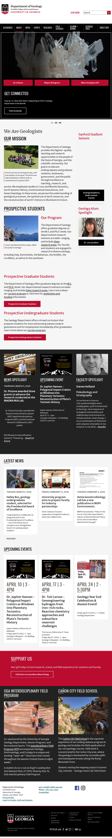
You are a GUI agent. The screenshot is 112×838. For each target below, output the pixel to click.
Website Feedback (75, 821)
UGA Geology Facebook (77, 789)
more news (11, 540)
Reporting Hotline (93, 823)
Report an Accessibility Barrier (95, 815)
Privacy (71, 819)
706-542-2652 (51, 791)
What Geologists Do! (90, 83)
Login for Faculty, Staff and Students (18, 802)
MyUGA (53, 819)
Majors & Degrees (52, 83)
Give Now (75, 13)
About (19, 27)
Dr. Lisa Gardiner (91, 244)
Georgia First (89, 27)
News (28, 27)
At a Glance (18, 83)
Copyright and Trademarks (74, 815)
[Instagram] (70, 831)
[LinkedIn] (79, 831)
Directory (104, 27)
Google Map (44, 794)
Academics (8, 27)
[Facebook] (63, 831)
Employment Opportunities (55, 823)
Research (48, 27)
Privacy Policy (8, 799)
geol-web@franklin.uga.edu (50, 789)
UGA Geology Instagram (83, 789)
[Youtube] (76, 831)
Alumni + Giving (74, 27)
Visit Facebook (15, 112)
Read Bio (102, 428)
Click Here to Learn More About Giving (32, 676)
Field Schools (59, 27)
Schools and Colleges (58, 814)
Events (37, 27)
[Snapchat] (73, 831)
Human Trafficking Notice (94, 820)
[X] (66, 831)
